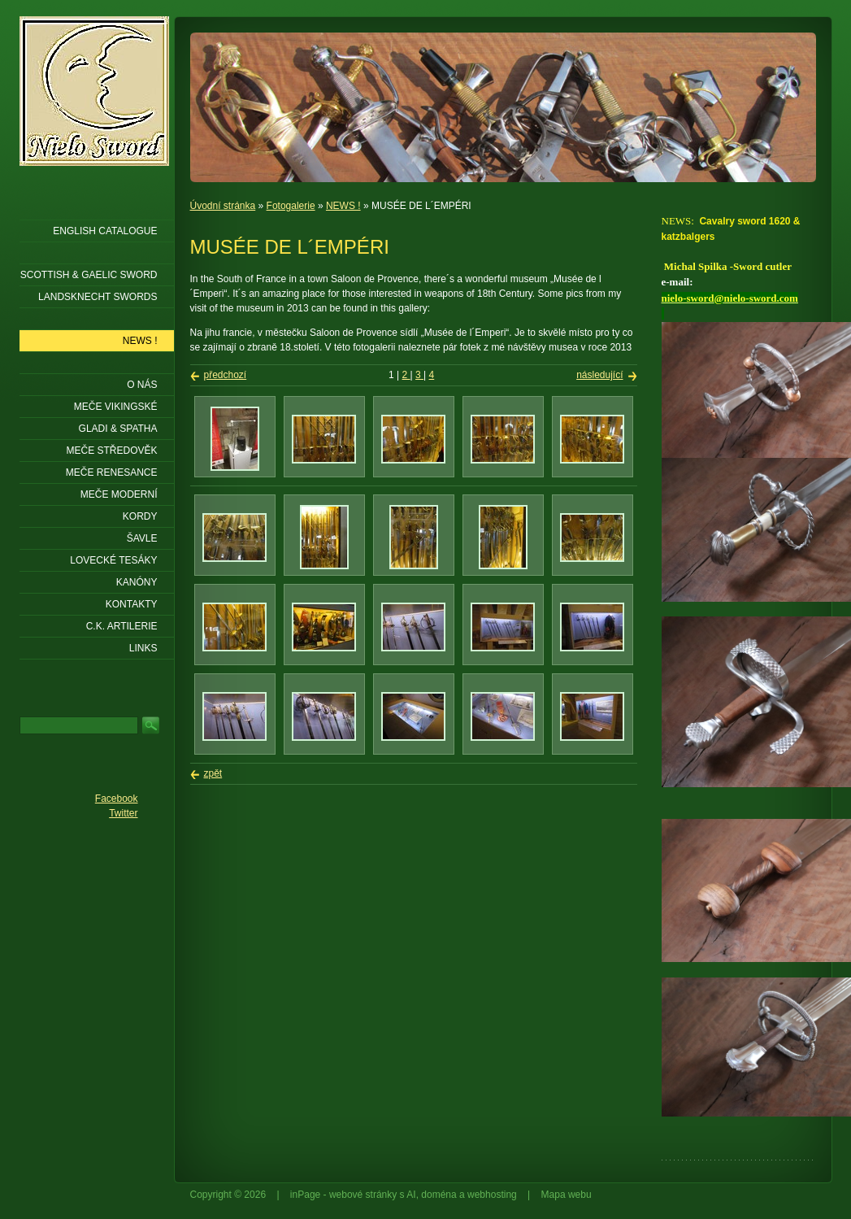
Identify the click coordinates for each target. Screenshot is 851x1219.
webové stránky (363, 1194)
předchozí (225, 375)
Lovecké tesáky (113, 560)
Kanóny (137, 582)
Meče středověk (111, 450)
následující (599, 375)
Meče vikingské (116, 406)
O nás (142, 384)
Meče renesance (112, 472)
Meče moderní (119, 494)
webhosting (492, 1194)
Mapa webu (566, 1194)
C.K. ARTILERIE (122, 626)
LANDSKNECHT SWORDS (97, 297)
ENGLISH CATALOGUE (105, 231)
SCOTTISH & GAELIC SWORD (89, 275)
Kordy (140, 516)
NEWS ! (343, 205)
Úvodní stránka (223, 205)
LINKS (143, 648)
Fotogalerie (291, 205)
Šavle (142, 538)
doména (438, 1194)
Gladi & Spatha (118, 428)
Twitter (123, 813)
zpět (213, 773)
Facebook (116, 798)
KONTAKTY (132, 604)
